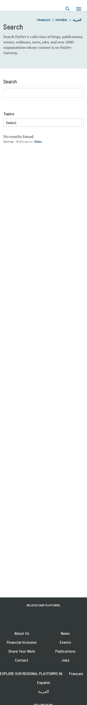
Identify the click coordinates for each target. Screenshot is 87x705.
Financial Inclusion (22, 642)
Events (65, 642)
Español (61, 20)
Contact (21, 660)
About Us (21, 633)
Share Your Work (21, 651)
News (65, 633)
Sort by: (8, 141)
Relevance (24, 141)
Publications (65, 651)
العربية (77, 20)
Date (38, 141)
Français (43, 20)
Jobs (65, 660)
